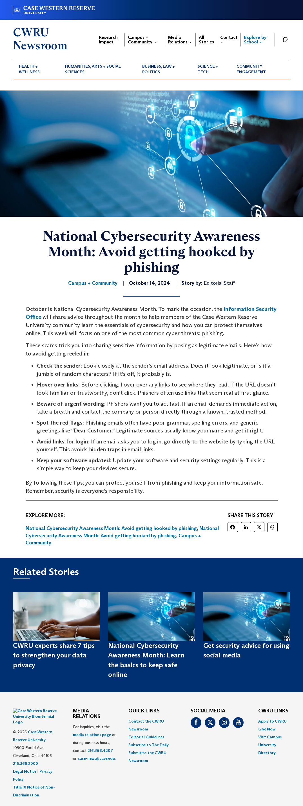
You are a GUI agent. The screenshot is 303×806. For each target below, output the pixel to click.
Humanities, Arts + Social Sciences (93, 69)
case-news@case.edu (96, 758)
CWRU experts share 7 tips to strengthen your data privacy (54, 655)
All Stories (206, 40)
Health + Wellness (29, 69)
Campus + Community (142, 40)
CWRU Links (273, 711)
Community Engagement (251, 69)
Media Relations (179, 40)
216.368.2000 (25, 749)
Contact (229, 39)
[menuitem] (36, 69)
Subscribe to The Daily (148, 744)
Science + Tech (208, 69)
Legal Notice (24, 757)
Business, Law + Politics (158, 69)
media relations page (92, 734)
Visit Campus (270, 736)
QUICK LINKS (144, 711)
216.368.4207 (100, 750)
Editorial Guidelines (146, 736)
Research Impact (108, 40)
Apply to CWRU (272, 721)
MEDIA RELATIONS (86, 713)
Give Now (266, 729)
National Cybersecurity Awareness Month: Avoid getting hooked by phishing (111, 528)
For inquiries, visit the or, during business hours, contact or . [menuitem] (95, 742)
